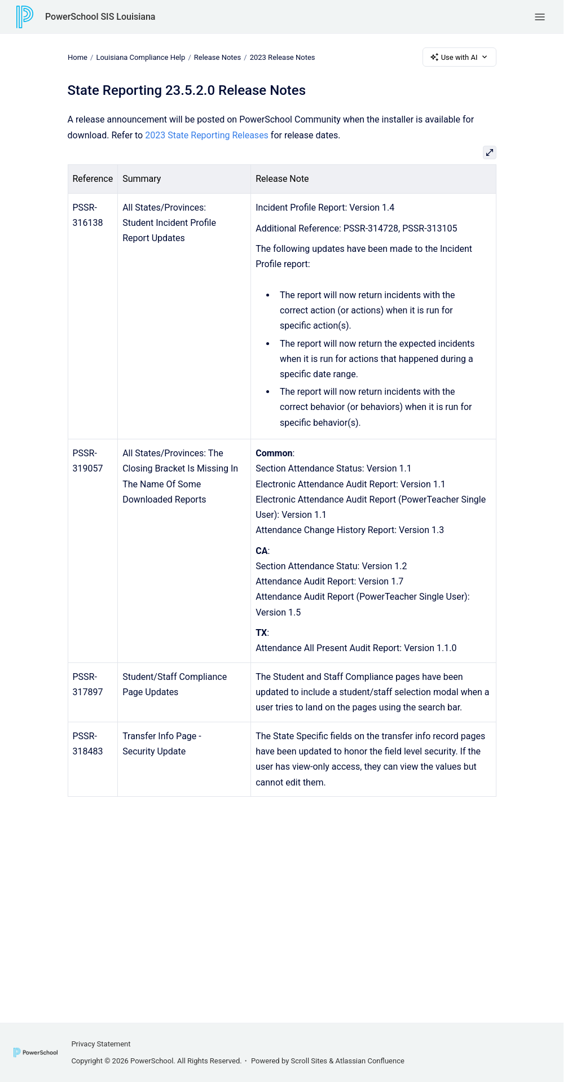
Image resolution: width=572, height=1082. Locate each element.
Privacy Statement (100, 1044)
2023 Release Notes (282, 57)
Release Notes (216, 57)
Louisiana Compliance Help (140, 57)
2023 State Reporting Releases (207, 135)
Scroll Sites (309, 1061)
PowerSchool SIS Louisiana (100, 16)
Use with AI (459, 57)
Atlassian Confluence (370, 1061)
